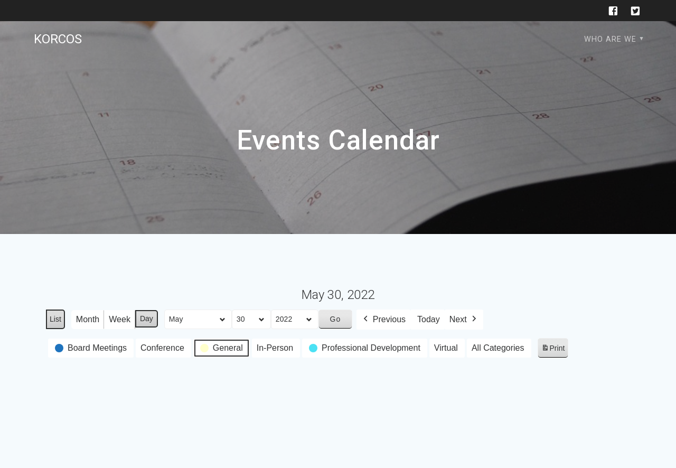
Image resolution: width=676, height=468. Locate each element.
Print (553, 350)
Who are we (610, 39)
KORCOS (58, 39)
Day (146, 318)
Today (428, 319)
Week (119, 319)
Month (87, 319)
